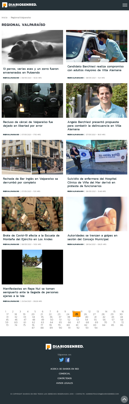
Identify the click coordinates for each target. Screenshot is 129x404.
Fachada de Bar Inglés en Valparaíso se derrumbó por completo (30, 181)
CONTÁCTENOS (64, 378)
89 (51, 327)
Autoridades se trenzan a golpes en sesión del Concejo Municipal (92, 237)
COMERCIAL (64, 373)
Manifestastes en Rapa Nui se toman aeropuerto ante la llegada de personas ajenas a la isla (30, 292)
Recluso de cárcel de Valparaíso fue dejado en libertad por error (28, 124)
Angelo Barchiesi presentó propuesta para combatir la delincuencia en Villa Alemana (94, 125)
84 (103, 325)
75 (24, 325)
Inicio (4, 17)
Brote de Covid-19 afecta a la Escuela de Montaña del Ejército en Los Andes (31, 237)
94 (96, 327)
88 (42, 327)
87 (33, 327)
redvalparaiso (11, 77)
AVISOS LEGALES (64, 383)
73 (7, 325)
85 (112, 325)
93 (87, 327)
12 (89, 311)
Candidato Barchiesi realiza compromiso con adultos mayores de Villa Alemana (95, 68)
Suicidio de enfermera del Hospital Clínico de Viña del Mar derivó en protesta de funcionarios (91, 182)
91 (69, 327)
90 (60, 327)
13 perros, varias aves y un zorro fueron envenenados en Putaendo (30, 71)
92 (78, 327)
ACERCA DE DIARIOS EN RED (64, 368)
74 (16, 325)
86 (121, 325)
